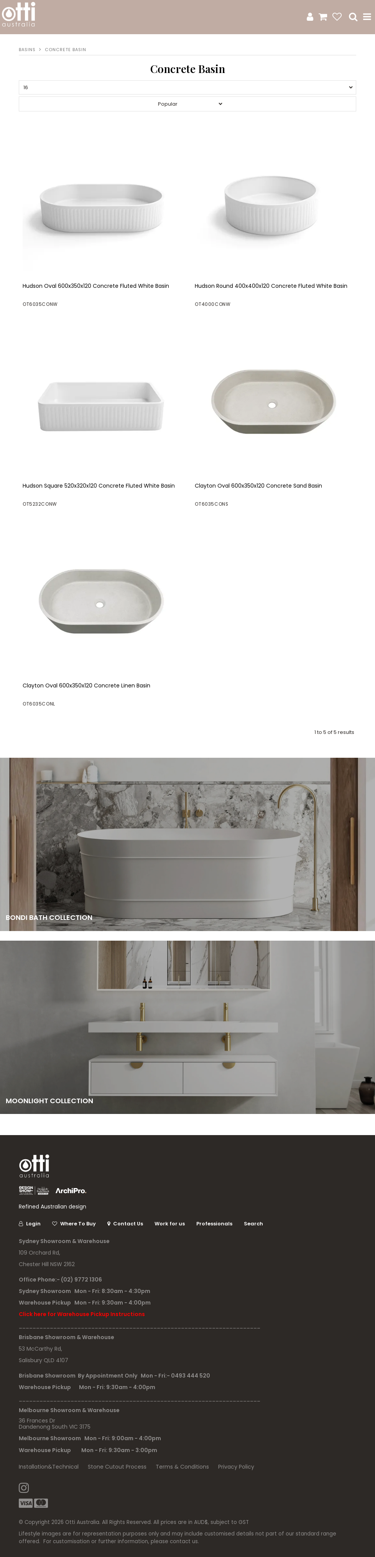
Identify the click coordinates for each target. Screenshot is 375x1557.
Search (253, 1223)
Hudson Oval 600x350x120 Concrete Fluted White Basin (96, 286)
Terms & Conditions (182, 1467)
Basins (27, 49)
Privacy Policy (236, 1467)
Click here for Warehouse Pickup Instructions (82, 1314)
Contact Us (128, 1223)
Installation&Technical (49, 1467)
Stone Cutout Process (117, 1467)
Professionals (214, 1223)
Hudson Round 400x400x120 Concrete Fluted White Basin (271, 286)
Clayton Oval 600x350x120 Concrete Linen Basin (86, 685)
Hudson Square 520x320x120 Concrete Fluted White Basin (99, 486)
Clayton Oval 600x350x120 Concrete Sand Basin (258, 486)
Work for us (170, 1223)
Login (33, 1223)
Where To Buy (78, 1223)
